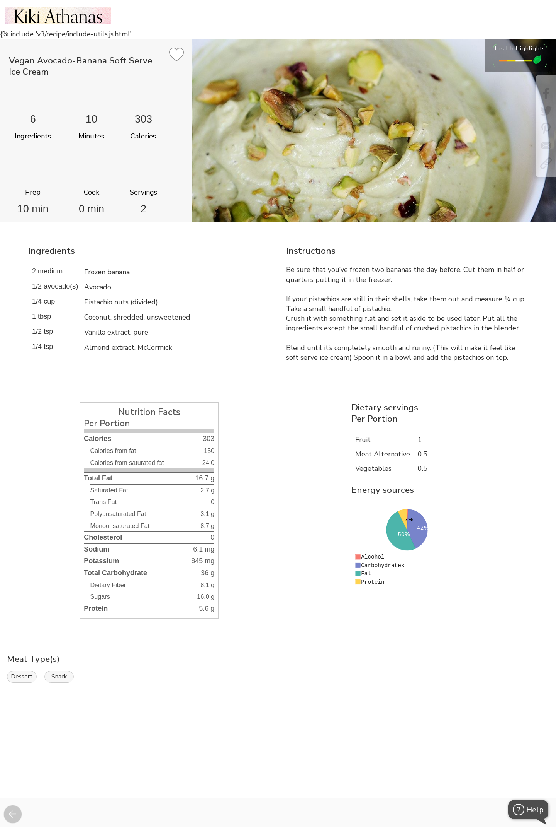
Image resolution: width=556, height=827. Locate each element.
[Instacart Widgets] (278, 771)
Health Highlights (520, 48)
